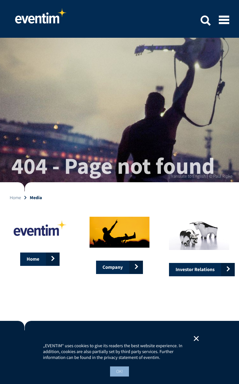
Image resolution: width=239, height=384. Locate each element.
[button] (205, 21)
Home (40, 18)
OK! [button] (119, 371)
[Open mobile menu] (224, 20)
